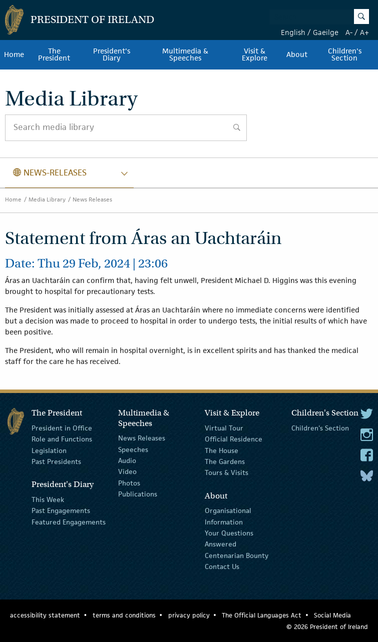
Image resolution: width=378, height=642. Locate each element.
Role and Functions (62, 439)
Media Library (47, 199)
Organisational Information (228, 516)
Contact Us (222, 566)
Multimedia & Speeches (185, 54)
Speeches (133, 449)
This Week (48, 499)
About (296, 54)
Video (127, 471)
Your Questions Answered (229, 538)
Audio (127, 460)
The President (54, 54)
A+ (364, 32)
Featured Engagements (69, 521)
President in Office (62, 428)
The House (221, 450)
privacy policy (189, 615)
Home (14, 54)
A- (348, 32)
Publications (137, 494)
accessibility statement (45, 615)
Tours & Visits (226, 472)
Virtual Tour (224, 428)
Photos (129, 483)
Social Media (332, 615)
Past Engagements (61, 510)
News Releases (92, 199)
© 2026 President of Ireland (327, 626)
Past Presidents (56, 461)
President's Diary (111, 54)
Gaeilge (325, 32)
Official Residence (233, 439)
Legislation (49, 450)
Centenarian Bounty (236, 555)
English (293, 32)
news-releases (50, 172)
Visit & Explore (254, 54)
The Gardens (225, 461)
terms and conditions (124, 615)
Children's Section (344, 54)
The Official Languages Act (261, 615)
